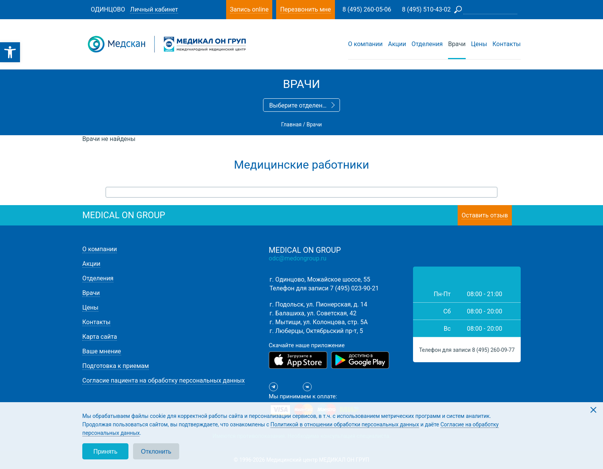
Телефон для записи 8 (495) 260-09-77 (467, 350)
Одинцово (108, 9)
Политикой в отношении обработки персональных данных (344, 424)
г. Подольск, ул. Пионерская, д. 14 (318, 304)
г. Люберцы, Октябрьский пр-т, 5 (316, 331)
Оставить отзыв (484, 215)
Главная (291, 124)
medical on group (123, 215)
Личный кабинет (154, 9)
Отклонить (156, 451)
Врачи (457, 44)
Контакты (507, 44)
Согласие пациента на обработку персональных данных (163, 380)
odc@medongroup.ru (297, 258)
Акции (397, 44)
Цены (479, 44)
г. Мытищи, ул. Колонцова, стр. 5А (319, 322)
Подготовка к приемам (115, 366)
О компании (365, 44)
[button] (10, 52)
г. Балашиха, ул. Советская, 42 (313, 313)
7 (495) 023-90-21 (354, 288)
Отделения (427, 44)
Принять (105, 451)
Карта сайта (99, 336)
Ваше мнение (101, 351)
